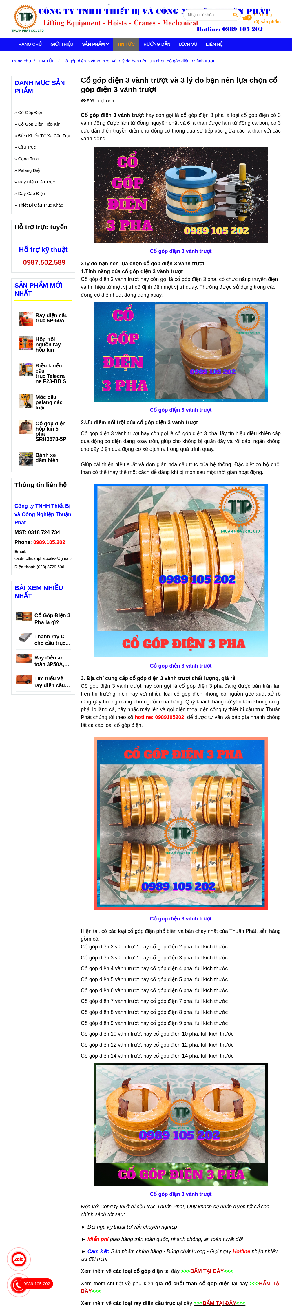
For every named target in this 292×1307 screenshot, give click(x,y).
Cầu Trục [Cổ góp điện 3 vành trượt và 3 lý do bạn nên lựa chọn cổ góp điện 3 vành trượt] (27, 147)
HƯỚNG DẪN (156, 44)
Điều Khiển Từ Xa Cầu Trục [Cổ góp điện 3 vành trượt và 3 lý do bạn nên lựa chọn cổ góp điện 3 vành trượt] (45, 135)
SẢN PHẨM (95, 44)
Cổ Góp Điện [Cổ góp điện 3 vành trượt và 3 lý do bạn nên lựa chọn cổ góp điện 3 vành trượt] (30, 112)
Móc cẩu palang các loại (49, 402)
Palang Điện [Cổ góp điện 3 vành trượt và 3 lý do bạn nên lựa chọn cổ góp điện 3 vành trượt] (30, 170)
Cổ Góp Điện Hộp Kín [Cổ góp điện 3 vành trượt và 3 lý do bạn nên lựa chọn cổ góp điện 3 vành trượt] (39, 124)
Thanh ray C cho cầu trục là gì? (49, 640)
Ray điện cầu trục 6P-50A (52, 318)
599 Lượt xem (97, 100)
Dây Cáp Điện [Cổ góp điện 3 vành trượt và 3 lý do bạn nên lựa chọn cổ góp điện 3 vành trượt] (31, 193)
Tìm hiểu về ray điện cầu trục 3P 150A (50, 682)
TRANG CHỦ (29, 44)
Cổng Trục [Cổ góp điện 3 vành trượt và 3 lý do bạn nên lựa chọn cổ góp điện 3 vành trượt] (28, 158)
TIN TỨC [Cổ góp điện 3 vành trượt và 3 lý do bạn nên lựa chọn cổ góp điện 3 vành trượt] (46, 60)
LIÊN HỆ (214, 44)
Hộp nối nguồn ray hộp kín (48, 344)
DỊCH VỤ (188, 44)
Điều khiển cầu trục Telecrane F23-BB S (51, 373)
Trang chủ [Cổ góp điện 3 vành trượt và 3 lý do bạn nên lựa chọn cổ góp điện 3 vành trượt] (21, 60)
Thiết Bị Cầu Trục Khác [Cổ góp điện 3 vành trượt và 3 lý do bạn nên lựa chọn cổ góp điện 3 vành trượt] (40, 205)
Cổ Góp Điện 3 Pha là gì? (52, 619)
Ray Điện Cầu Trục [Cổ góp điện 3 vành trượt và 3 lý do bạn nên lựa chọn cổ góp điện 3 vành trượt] (36, 181)
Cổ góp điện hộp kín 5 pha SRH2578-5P (51, 431)
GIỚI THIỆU (61, 44)
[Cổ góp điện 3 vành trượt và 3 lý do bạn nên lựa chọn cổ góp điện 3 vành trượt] (143, 18)
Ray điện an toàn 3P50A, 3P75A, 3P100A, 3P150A (49, 661)
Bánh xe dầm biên (47, 458)
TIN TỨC (126, 44)
